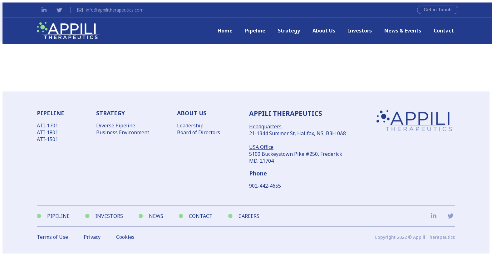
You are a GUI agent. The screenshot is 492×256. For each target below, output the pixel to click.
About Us (323, 30)
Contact (444, 30)
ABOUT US (191, 113)
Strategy (289, 30)
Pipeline (255, 30)
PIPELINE (50, 113)
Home (225, 30)
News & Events (402, 30)
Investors (360, 30)
